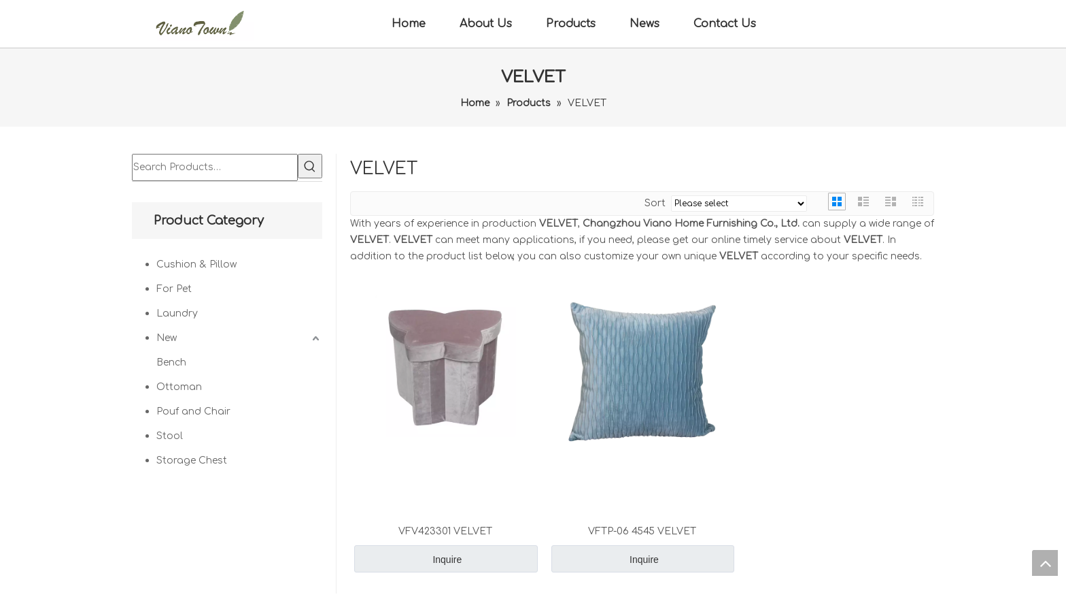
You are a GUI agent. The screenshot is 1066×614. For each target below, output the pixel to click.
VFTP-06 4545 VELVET (642, 531)
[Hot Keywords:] (310, 166)
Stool (169, 436)
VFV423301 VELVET (445, 531)
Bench (171, 362)
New (166, 338)
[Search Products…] (215, 167)
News (644, 24)
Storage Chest (191, 460)
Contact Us (724, 24)
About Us (486, 24)
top (1045, 563)
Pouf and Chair (193, 411)
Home (409, 24)
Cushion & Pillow (196, 264)
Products (571, 24)
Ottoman (179, 387)
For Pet (174, 289)
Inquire (447, 559)
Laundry (177, 313)
